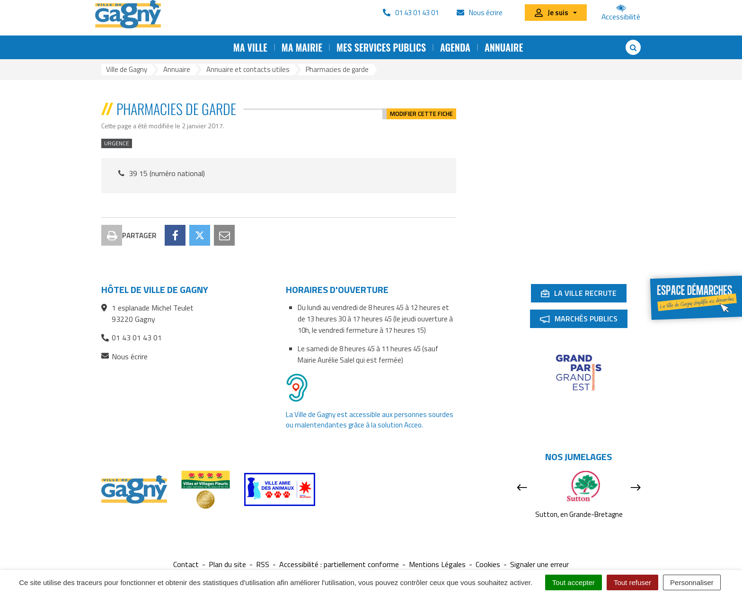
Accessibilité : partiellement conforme (339, 564)
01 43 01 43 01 (131, 337)
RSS (262, 564)
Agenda (455, 47)
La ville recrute (583, 294)
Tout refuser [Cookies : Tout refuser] (632, 582)
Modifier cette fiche (421, 109)
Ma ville (250, 47)
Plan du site (227, 564)
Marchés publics (583, 320)
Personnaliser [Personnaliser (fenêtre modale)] (692, 582)
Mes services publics (381, 47)
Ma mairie (302, 47)
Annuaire (504, 47)
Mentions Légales (437, 564)
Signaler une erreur (539, 564)
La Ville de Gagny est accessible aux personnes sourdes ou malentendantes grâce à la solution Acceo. (369, 419)
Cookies (488, 564)
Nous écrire (124, 357)
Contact (186, 564)
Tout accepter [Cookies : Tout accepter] (573, 582)
